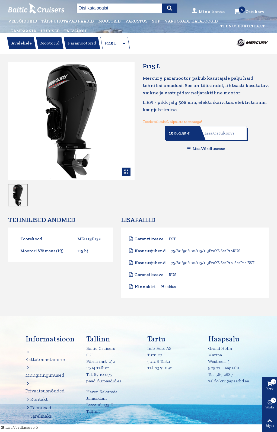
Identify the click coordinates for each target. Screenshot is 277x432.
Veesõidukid (22, 21)
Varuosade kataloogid (191, 21)
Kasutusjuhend (150, 250)
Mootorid (109, 21)
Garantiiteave (149, 238)
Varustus (136, 21)
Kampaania (23, 30)
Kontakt (254, 26)
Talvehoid (76, 30)
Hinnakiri (145, 286)
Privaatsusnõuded (43, 387)
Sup (156, 21)
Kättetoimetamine (43, 355)
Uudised (50, 30)
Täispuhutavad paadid (68, 21)
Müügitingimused (43, 371)
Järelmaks (39, 416)
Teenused (231, 26)
